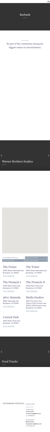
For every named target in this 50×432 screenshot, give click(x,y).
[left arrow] (1, 155)
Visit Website (8, 276)
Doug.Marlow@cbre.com (34, 424)
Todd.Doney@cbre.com (33, 413)
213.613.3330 (30, 411)
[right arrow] (48, 155)
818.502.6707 (30, 422)
